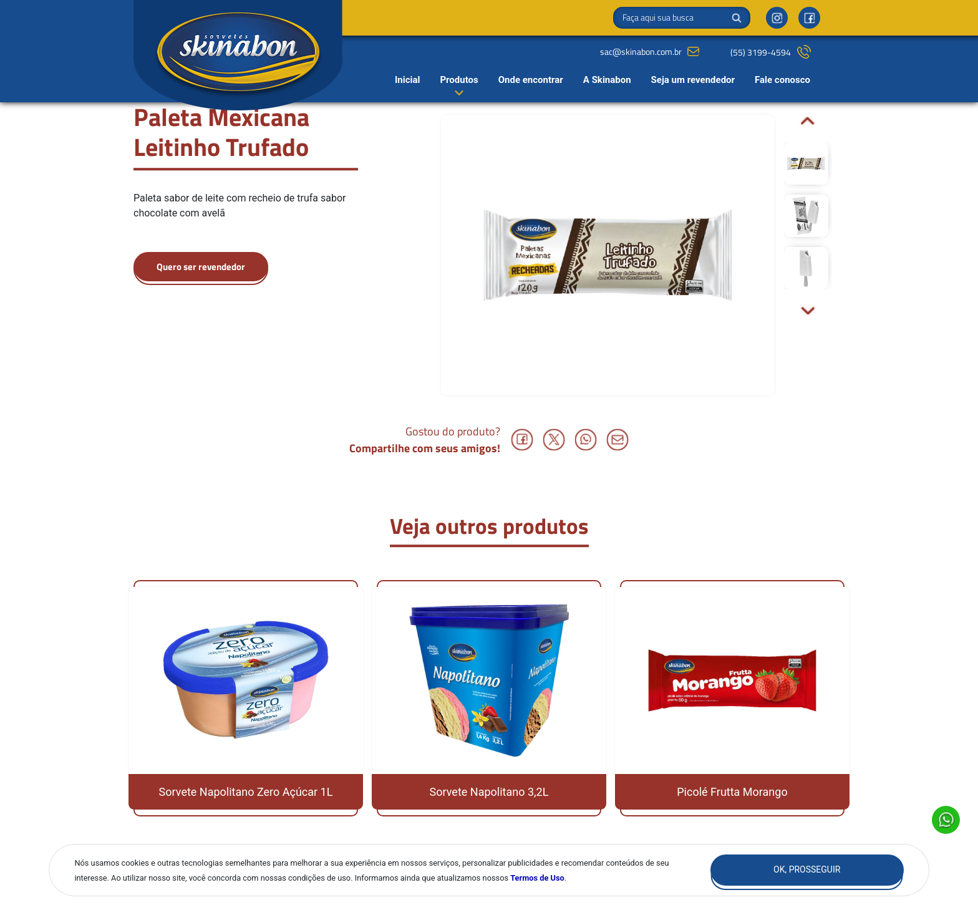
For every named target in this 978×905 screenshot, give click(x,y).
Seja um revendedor (693, 79)
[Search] (681, 18)
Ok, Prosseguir (806, 869)
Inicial (407, 79)
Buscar (736, 18)
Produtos (459, 79)
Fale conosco (782, 79)
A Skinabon (607, 79)
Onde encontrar (530, 79)
